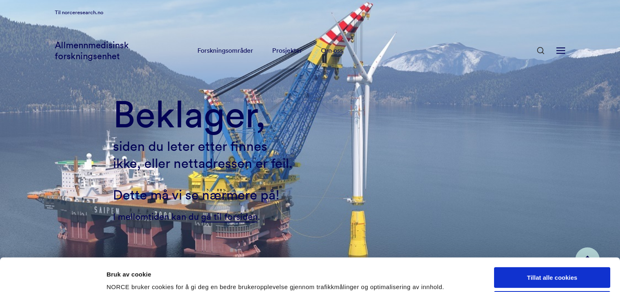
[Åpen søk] (540, 60)
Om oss (333, 61)
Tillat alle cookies (552, 244)
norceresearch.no (82, 22)
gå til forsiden (229, 216)
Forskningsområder (225, 61)
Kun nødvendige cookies (552, 268)
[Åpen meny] (560, 61)
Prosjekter (288, 61)
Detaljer (117, 276)
